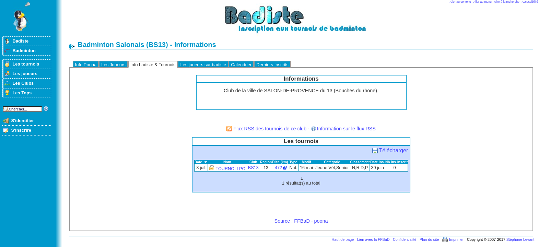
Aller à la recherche (506, 1)
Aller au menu (482, 1)
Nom (227, 162)
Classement (360, 162)
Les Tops (22, 92)
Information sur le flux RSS (346, 128)
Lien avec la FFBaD (373, 239)
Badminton (24, 50)
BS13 (253, 167)
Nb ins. (391, 162)
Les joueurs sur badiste (203, 64)
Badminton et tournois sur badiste (303, 22)
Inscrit (402, 162)
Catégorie (332, 162)
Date (198, 162)
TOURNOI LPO (230, 168)
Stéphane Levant (520, 239)
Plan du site (429, 239)
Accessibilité (530, 1)
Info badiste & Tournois (153, 64)
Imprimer (456, 239)
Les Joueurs (113, 64)
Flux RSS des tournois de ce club (269, 128)
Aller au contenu (460, 1)
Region (266, 162)
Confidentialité (404, 239)
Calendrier (241, 64)
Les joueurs (24, 73)
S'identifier (22, 120)
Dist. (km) (280, 162)
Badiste (20, 41)
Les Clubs (23, 83)
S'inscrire (21, 130)
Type (293, 162)
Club (253, 162)
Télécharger (393, 150)
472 (278, 167)
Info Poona (86, 64)
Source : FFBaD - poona (301, 221)
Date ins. (377, 162)
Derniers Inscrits (272, 64)
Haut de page (342, 239)
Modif (306, 162)
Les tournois (25, 64)
